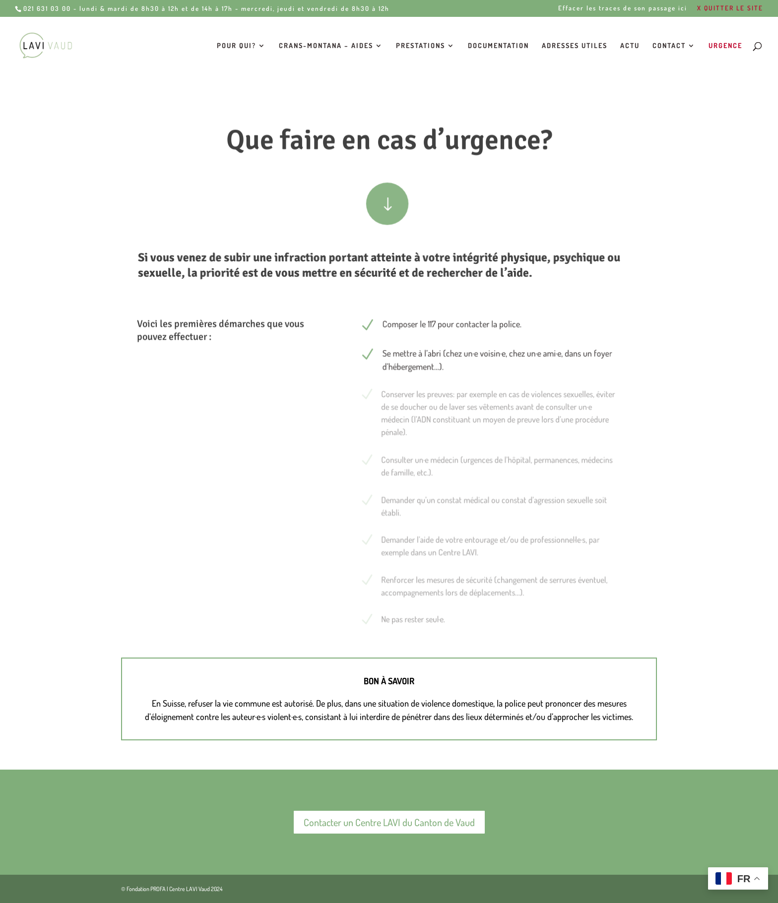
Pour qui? (236, 46)
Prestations (420, 46)
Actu (630, 46)
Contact (669, 46)
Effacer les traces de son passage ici (622, 8)
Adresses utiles (574, 46)
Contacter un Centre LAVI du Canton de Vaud (389, 822)
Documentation (498, 46)
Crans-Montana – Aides (326, 46)
